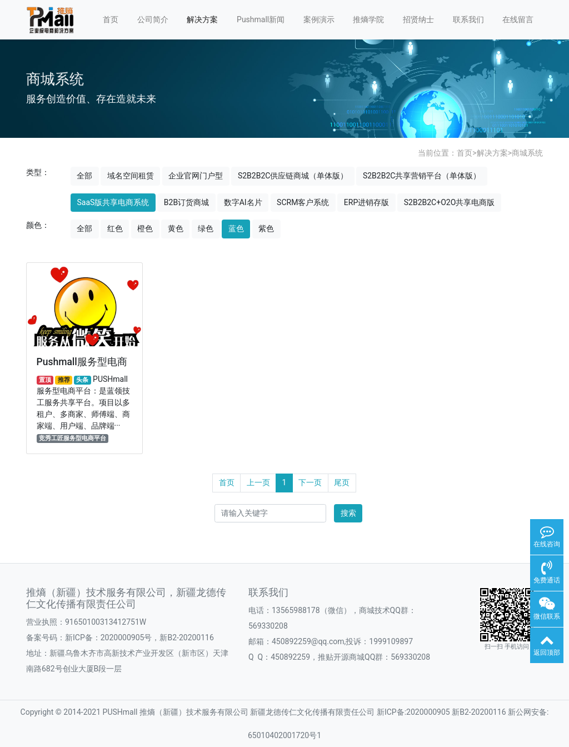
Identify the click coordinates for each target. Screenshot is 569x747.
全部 (84, 175)
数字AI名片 (243, 202)
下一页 (310, 482)
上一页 (258, 482)
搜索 (348, 513)
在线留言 (517, 19)
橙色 (145, 228)
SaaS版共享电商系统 (113, 202)
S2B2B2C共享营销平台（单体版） (422, 175)
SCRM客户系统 (303, 202)
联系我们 (468, 19)
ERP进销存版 (366, 202)
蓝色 (236, 228)
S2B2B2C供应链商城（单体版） (293, 175)
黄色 (175, 228)
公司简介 (152, 19)
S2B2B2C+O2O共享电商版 (449, 202)
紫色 (266, 228)
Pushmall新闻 (260, 19)
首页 (110, 19)
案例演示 (319, 19)
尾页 (342, 482)
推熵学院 (368, 19)
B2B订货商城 (186, 202)
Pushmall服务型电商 (82, 361)
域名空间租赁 (130, 175)
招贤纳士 (418, 19)
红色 (115, 228)
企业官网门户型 (195, 175)
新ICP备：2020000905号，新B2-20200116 (139, 637)
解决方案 (202, 19)
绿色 (205, 228)
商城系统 (527, 152)
